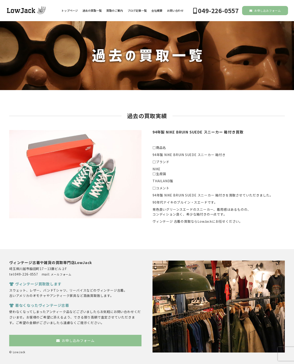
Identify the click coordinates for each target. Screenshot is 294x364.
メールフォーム (61, 274)
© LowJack (17, 352)
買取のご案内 (114, 10)
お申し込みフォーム (265, 10)
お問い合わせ (175, 10)
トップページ (69, 10)
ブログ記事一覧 (137, 10)
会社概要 (156, 10)
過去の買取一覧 (92, 10)
